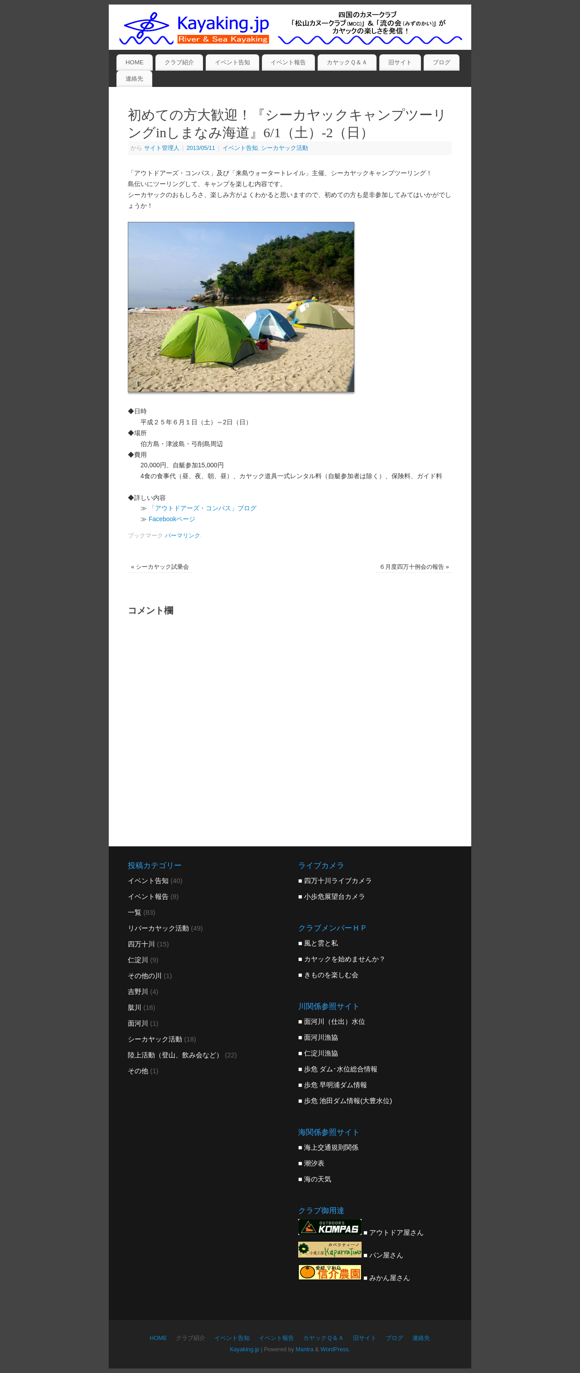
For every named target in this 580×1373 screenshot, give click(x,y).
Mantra (305, 1349)
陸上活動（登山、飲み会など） (175, 1055)
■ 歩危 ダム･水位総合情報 (337, 1069)
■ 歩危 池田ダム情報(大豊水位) (345, 1100)
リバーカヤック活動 (158, 928)
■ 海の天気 (314, 1179)
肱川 (134, 1007)
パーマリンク (182, 536)
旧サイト (400, 62)
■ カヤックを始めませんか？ (342, 959)
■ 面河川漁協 (318, 1037)
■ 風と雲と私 (318, 943)
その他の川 (145, 975)
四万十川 (141, 944)
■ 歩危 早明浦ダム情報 (332, 1085)
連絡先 (134, 78)
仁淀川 (138, 960)
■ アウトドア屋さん (361, 1232)
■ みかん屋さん (354, 1278)
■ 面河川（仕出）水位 (331, 1021)
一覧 (134, 912)
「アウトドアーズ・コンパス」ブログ (202, 508)
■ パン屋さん (350, 1255)
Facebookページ (172, 519)
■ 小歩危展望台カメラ (331, 896)
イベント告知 (232, 62)
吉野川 (138, 991)
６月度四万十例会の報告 (414, 567)
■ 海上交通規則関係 (328, 1147)
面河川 (138, 1023)
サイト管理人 (161, 148)
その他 (138, 1071)
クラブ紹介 (179, 62)
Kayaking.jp (244, 1349)
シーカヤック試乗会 (160, 567)
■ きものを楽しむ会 (328, 975)
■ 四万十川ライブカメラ (335, 880)
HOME (135, 62)
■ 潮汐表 (311, 1163)
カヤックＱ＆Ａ (347, 62)
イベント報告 (288, 62)
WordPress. (335, 1349)
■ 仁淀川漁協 (318, 1053)
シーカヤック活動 (284, 148)
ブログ (441, 62)
